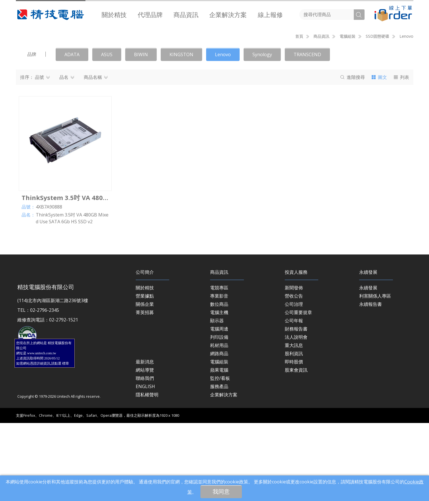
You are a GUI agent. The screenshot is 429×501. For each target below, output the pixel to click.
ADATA (71, 132)
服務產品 (219, 464)
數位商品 (219, 382)
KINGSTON (181, 132)
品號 (42, 155)
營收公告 (294, 374)
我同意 (221, 491)
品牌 (31, 132)
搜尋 (352, 155)
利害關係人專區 (375, 374)
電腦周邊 (219, 407)
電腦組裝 (219, 440)
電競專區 (219, 366)
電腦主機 (219, 390)
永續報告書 (370, 382)
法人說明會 (296, 415)
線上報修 (270, 14)
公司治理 (294, 382)
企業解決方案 (228, 14)
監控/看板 (220, 456)
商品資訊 (185, 14)
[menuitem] (114, 14)
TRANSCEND (307, 132)
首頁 (299, 114)
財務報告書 (296, 407)
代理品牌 (150, 14)
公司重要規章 (298, 390)
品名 (66, 155)
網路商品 (219, 431)
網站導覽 (145, 448)
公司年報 (294, 398)
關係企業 (145, 382)
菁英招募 (145, 390)
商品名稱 (96, 155)
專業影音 (219, 374)
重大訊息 (294, 423)
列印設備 (219, 415)
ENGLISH (145, 464)
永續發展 (368, 366)
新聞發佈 (294, 366)
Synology (262, 132)
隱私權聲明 (147, 473)
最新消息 (145, 440)
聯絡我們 (145, 456)
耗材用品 (219, 423)
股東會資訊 (296, 448)
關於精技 (114, 14)
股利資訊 (294, 431)
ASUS (106, 132)
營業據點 (145, 374)
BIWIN (141, 132)
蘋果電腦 (219, 448)
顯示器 (217, 398)
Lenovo (406, 114)
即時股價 (294, 440)
